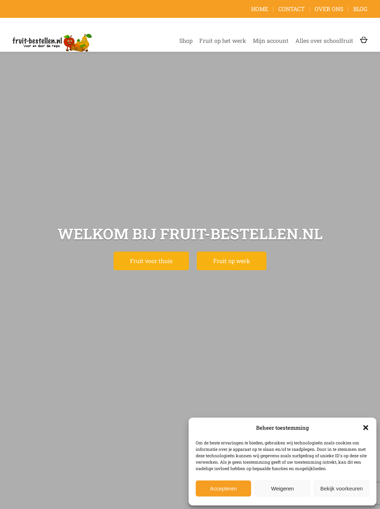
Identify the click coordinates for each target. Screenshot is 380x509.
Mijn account (271, 40)
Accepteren (223, 488)
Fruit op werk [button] (231, 260)
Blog (360, 8)
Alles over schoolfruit (324, 40)
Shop (185, 40)
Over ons (329, 8)
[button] (365, 427)
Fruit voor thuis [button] (151, 260)
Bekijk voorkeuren (341, 488)
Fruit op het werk (222, 40)
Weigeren (282, 488)
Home (259, 8)
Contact (291, 8)
